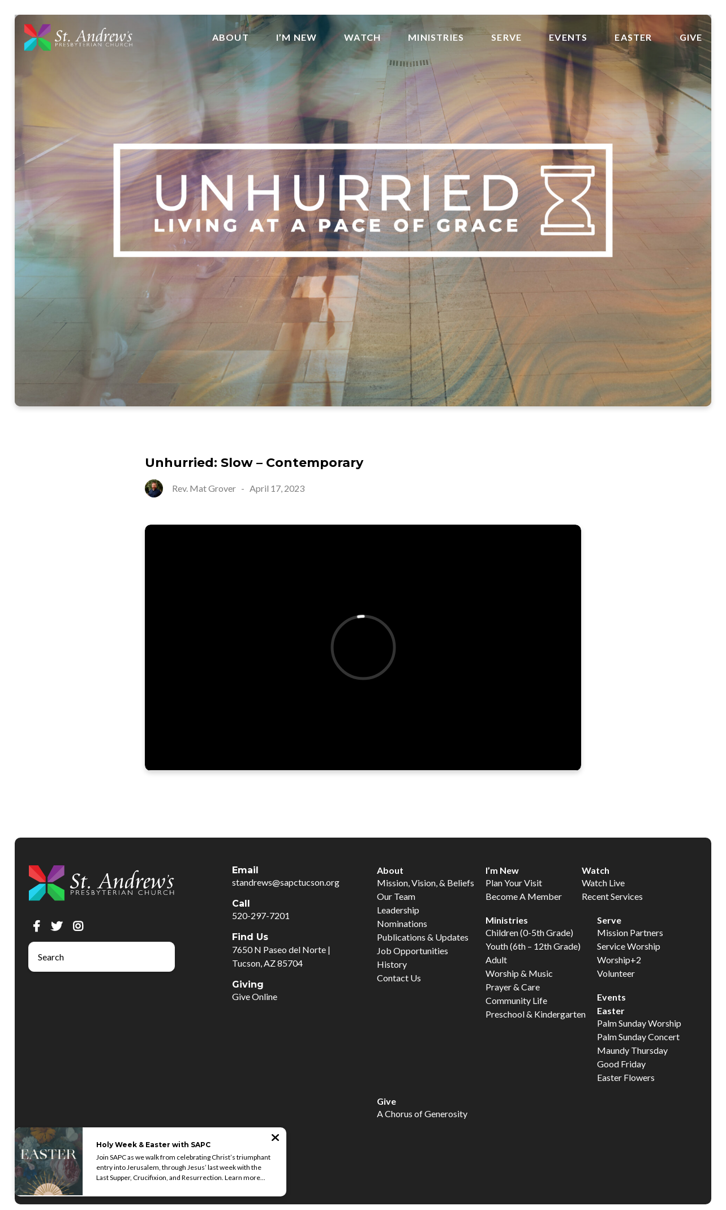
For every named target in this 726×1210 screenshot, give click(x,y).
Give (691, 37)
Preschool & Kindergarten (536, 1014)
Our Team (396, 896)
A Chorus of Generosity (422, 1113)
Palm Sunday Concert (638, 1036)
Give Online (254, 996)
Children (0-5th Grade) (529, 932)
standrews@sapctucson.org (286, 882)
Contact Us (399, 977)
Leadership (398, 909)
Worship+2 (619, 959)
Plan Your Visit (514, 882)
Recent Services (612, 896)
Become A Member (524, 896)
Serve (506, 37)
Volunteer (616, 973)
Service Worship (628, 946)
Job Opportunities (412, 950)
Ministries (436, 37)
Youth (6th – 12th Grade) (533, 946)
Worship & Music (519, 973)
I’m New (296, 37)
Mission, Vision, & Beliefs (425, 882)
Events (568, 37)
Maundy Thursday (632, 1050)
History (392, 964)
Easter (633, 37)
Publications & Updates (423, 937)
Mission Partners (630, 932)
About (230, 37)
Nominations (402, 923)
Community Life (516, 1000)
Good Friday (621, 1063)
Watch (362, 37)
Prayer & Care (513, 986)
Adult (496, 959)
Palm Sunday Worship (639, 1023)
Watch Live (603, 882)
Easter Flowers (626, 1077)
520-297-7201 (261, 915)
